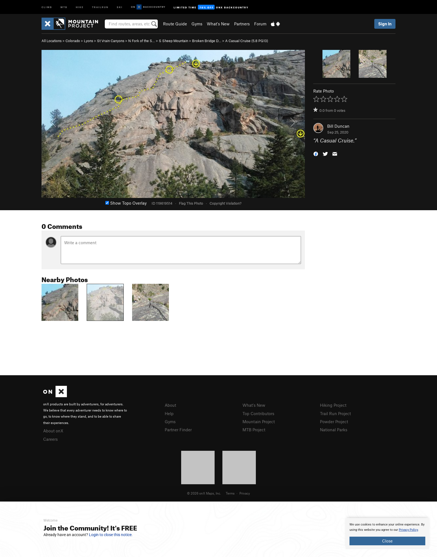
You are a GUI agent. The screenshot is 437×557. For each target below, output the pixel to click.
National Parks (333, 429)
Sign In (385, 23)
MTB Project (253, 429)
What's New (218, 23)
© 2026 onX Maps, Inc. (204, 493)
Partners (242, 23)
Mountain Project (258, 421)
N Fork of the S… (141, 40)
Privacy (244, 493)
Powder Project (334, 421)
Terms (230, 493)
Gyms (196, 23)
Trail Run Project (335, 413)
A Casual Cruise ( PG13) (246, 40)
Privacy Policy (408, 530)
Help (169, 413)
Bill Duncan (338, 126)
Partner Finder (178, 429)
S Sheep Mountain (173, 40)
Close (387, 540)
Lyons (88, 40)
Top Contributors (258, 413)
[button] (315, 153)
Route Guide (175, 23)
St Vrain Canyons (110, 40)
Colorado (72, 40)
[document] (387, 533)
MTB (63, 7)
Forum (260, 23)
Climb (47, 7)
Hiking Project (333, 405)
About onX (53, 430)
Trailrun (100, 7)
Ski (120, 7)
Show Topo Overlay (126, 202)
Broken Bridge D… (206, 40)
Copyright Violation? (225, 203)
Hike (80, 7)
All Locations (52, 40)
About (170, 405)
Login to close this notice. (111, 534)
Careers (50, 439)
